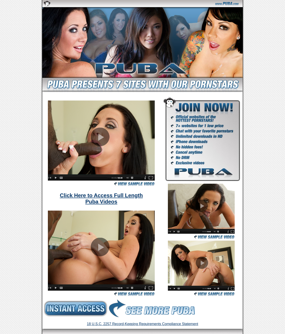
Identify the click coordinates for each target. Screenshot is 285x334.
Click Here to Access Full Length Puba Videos (101, 198)
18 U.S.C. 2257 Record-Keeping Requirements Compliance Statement (142, 324)
